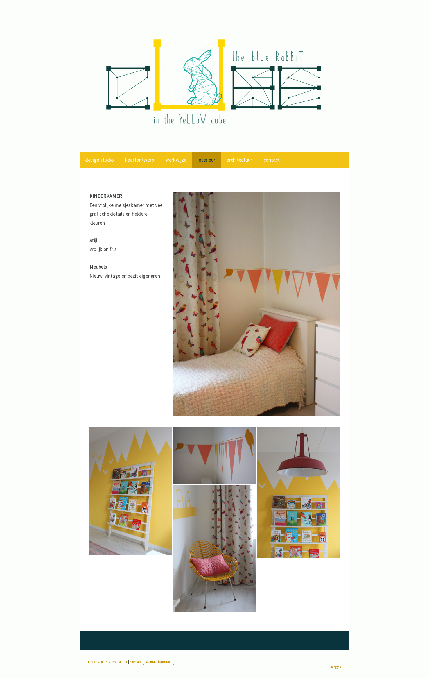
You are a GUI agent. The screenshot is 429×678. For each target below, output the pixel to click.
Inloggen (335, 667)
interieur (206, 160)
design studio (99, 160)
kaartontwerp (139, 160)
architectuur (239, 160)
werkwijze (175, 160)
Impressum (95, 662)
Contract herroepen (158, 662)
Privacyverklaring (116, 662)
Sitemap (135, 662)
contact (271, 160)
